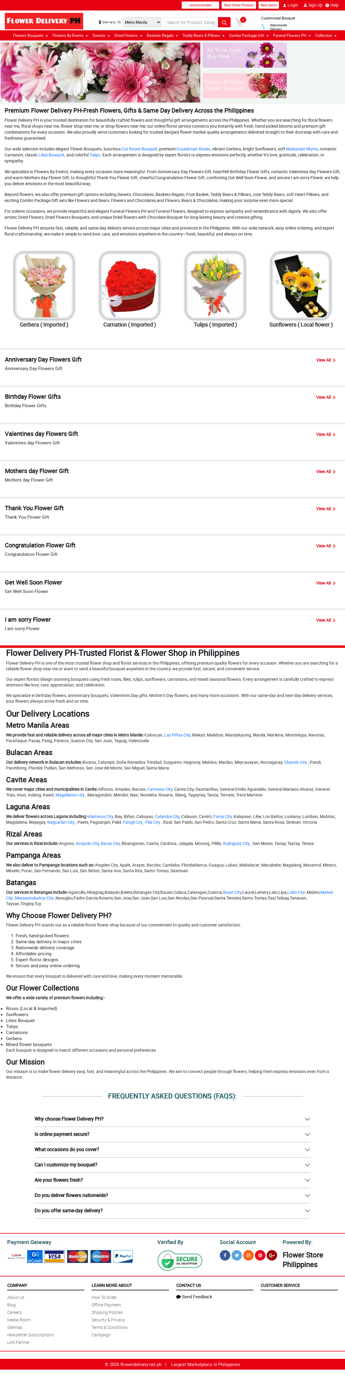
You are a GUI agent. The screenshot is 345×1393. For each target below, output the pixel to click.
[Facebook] (225, 1254)
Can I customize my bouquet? (66, 1164)
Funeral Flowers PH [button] (292, 35)
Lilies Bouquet (51, 155)
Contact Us (188, 1284)
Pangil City (133, 822)
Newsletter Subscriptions (30, 1334)
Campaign (101, 1334)
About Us (15, 1296)
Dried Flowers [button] (128, 35)
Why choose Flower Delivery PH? (69, 1119)
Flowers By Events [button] (70, 35)
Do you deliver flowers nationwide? (71, 1195)
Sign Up (313, 5)
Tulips (94, 155)
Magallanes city (70, 795)
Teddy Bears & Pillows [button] (204, 35)
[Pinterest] (260, 1254)
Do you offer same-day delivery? (69, 1210)
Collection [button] (326, 35)
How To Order (104, 1296)
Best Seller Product (238, 5)
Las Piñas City (177, 735)
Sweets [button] (101, 35)
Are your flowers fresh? (59, 1180)
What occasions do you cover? (67, 1149)
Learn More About (112, 1284)
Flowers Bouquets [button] (30, 35)
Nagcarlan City (61, 822)
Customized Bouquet (278, 18)
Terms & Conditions (110, 1326)
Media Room (19, 1319)
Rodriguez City (236, 843)
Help (332, 5)
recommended (200, 5)
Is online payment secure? (62, 1134)
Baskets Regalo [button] (162, 35)
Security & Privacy (108, 1319)
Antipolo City (87, 843)
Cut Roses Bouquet (139, 149)
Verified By (169, 1241)
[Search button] (224, 22)
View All (325, 360)
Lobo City (296, 892)
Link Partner (18, 1341)
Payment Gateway (27, 1241)
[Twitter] (237, 1254)
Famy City (222, 816)
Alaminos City (100, 816)
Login (290, 5)
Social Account (236, 1241)
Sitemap (15, 1326)
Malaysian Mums (302, 149)
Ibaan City (232, 892)
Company (17, 1284)
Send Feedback (194, 1296)
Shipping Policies (107, 1311)
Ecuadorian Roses (193, 149)
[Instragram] (248, 1254)
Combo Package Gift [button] (249, 35)
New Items (269, 5)
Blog (11, 1304)
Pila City (152, 822)
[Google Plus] (272, 1254)
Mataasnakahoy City (34, 898)
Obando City (295, 762)
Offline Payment (106, 1304)
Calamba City (167, 816)
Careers (14, 1311)
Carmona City (159, 789)
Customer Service (280, 1284)
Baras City (110, 843)
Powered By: (297, 1241)
